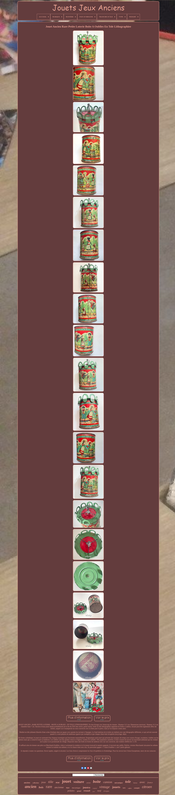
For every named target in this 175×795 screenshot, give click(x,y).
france (150, 782)
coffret (130, 788)
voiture (79, 782)
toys (67, 787)
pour (94, 791)
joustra (86, 787)
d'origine (106, 791)
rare (49, 786)
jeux (43, 782)
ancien (30, 786)
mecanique (76, 788)
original (95, 788)
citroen (147, 787)
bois (41, 787)
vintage (104, 787)
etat (58, 782)
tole (128, 781)
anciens (27, 783)
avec (142, 782)
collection (36, 783)
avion (89, 783)
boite (97, 781)
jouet (66, 781)
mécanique (119, 783)
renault (87, 791)
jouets (116, 787)
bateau (135, 783)
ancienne (59, 787)
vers (124, 788)
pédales (70, 790)
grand (79, 791)
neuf (99, 791)
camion (107, 782)
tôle (50, 782)
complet (137, 788)
